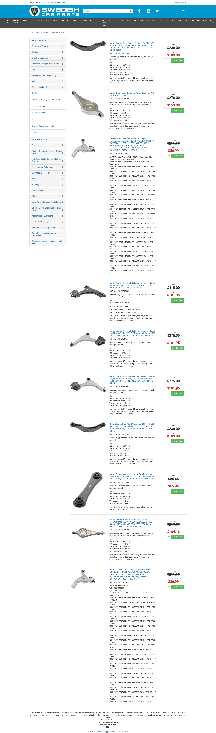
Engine (35, 70)
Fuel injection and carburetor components (44, 234)
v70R (160, 20)
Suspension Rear (39, 190)
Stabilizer (35, 120)
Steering (35, 184)
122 (32, 20)
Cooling (35, 52)
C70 (116, 20)
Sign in (178, 2)
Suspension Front (39, 87)
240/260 (55, 20)
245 (47, 20)
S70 (110, 20)
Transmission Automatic (42, 167)
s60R (153, 20)
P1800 (25, 20)
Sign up (184, 2)
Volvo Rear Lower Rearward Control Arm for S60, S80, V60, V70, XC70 (132, 94)
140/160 (39, 20)
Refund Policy (123, 732)
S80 (135, 20)
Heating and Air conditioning (44, 75)
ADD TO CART (177, 60)
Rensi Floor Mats (39, 40)
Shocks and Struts (38, 113)
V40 (147, 20)
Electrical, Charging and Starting (45, 64)
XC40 (205, 20)
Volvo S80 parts (42, 33)
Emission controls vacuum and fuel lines (47, 242)
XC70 (129, 20)
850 (91, 20)
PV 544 (8, 21)
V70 (122, 20)
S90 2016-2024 (212, 22)
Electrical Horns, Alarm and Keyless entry (47, 152)
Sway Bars (35, 133)
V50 (179, 20)
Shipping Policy (109, 732)
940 (80, 20)
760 (62, 20)
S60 (166, 20)
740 (68, 20)
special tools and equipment (44, 227)
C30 (185, 20)
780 (74, 20)
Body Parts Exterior (40, 46)
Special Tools (16, 21)
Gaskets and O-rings (40, 222)
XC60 (192, 20)
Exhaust (35, 179)
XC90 (173, 20)
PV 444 (2, 21)
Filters (34, 196)
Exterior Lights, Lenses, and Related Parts (47, 209)
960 (85, 20)
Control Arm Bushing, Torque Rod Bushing (47, 100)
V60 (198, 20)
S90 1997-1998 (104, 22)
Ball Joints (35, 93)
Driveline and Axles (40, 58)
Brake (34, 145)
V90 (97, 20)
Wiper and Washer (39, 139)
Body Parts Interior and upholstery (46, 202)
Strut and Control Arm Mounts (43, 126)
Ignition (35, 81)
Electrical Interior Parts (42, 173)
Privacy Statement (94, 732)
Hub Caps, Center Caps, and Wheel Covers (46, 160)
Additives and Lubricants (42, 216)
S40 (141, 20)
